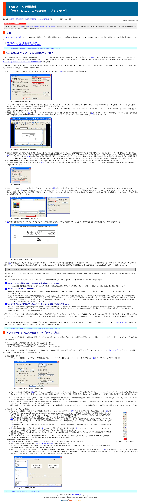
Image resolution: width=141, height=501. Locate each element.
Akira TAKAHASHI (76, 491)
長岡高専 (11, 19)
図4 (54, 187)
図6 (94, 356)
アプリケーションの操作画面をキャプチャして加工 (24, 45)
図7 (72, 409)
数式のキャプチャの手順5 (44, 441)
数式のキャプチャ (115, 348)
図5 (8, 220)
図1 (61, 71)
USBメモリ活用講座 (43, 48)
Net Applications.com (119, 320)
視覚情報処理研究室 (30, 19)
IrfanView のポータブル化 (12, 37)
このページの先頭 (55, 48)
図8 (103, 446)
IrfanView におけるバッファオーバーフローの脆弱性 (41, 26)
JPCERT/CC (20, 26)
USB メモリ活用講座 (43, 19)
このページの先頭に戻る (18, 488)
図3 (42, 162)
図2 (29, 112)
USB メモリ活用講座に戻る (33, 488)
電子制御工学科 (20, 19)
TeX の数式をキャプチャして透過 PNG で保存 (22, 43)
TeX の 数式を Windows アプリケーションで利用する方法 (22, 62)
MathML (93, 57)
